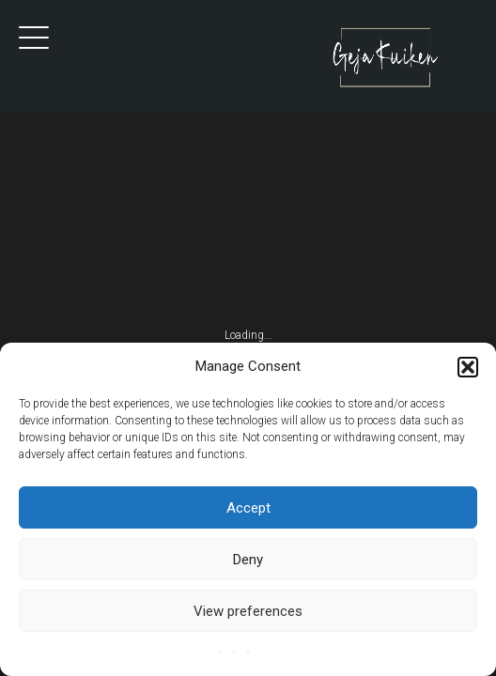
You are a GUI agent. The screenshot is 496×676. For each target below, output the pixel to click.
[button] (467, 367)
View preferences (248, 611)
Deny (248, 559)
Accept (248, 507)
